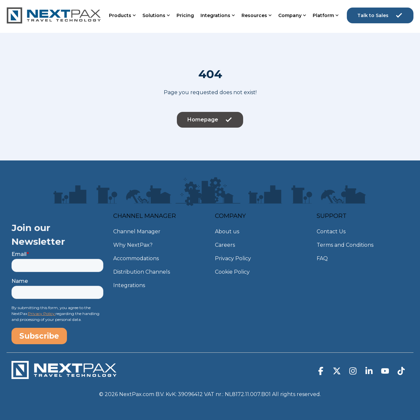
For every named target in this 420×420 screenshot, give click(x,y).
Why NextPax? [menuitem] (133, 245)
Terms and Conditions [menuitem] (345, 245)
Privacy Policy (41, 313)
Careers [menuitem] (225, 245)
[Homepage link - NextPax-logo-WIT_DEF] (63, 376)
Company (292, 15)
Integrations (217, 15)
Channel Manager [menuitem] (136, 231)
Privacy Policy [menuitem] (233, 258)
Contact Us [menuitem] (331, 231)
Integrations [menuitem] (129, 285)
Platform (326, 15)
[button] (321, 372)
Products (122, 15)
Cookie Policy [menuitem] (232, 272)
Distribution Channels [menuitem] (141, 272)
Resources (257, 15)
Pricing (185, 15)
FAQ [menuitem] (322, 258)
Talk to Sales (380, 15)
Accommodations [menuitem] (136, 258)
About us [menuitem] (227, 231)
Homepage (210, 120)
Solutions (156, 15)
